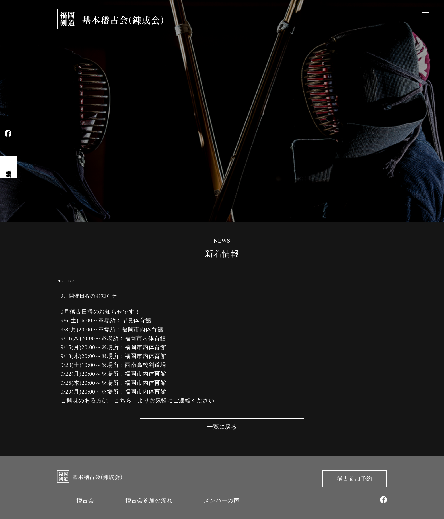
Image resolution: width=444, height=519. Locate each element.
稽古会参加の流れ (148, 501)
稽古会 (85, 501)
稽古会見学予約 (9, 167)
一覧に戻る (222, 427)
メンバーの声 (221, 501)
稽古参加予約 (354, 479)
